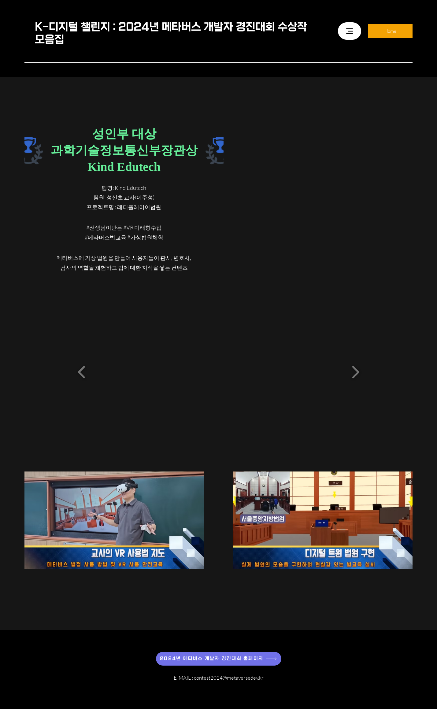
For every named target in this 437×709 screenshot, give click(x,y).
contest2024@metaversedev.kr (229, 677)
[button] (82, 372)
